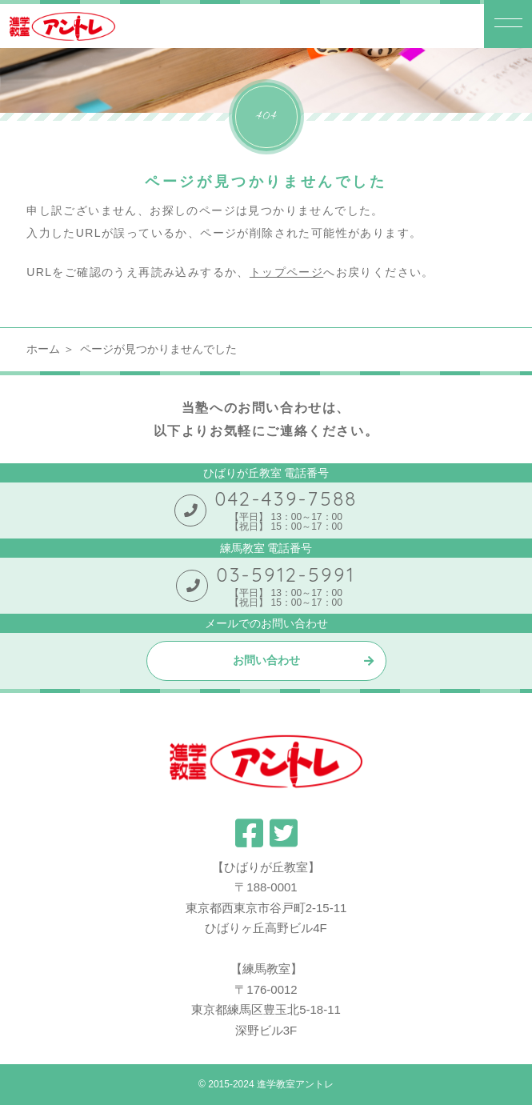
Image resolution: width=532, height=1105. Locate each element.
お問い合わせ (266, 660)
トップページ (286, 272)
